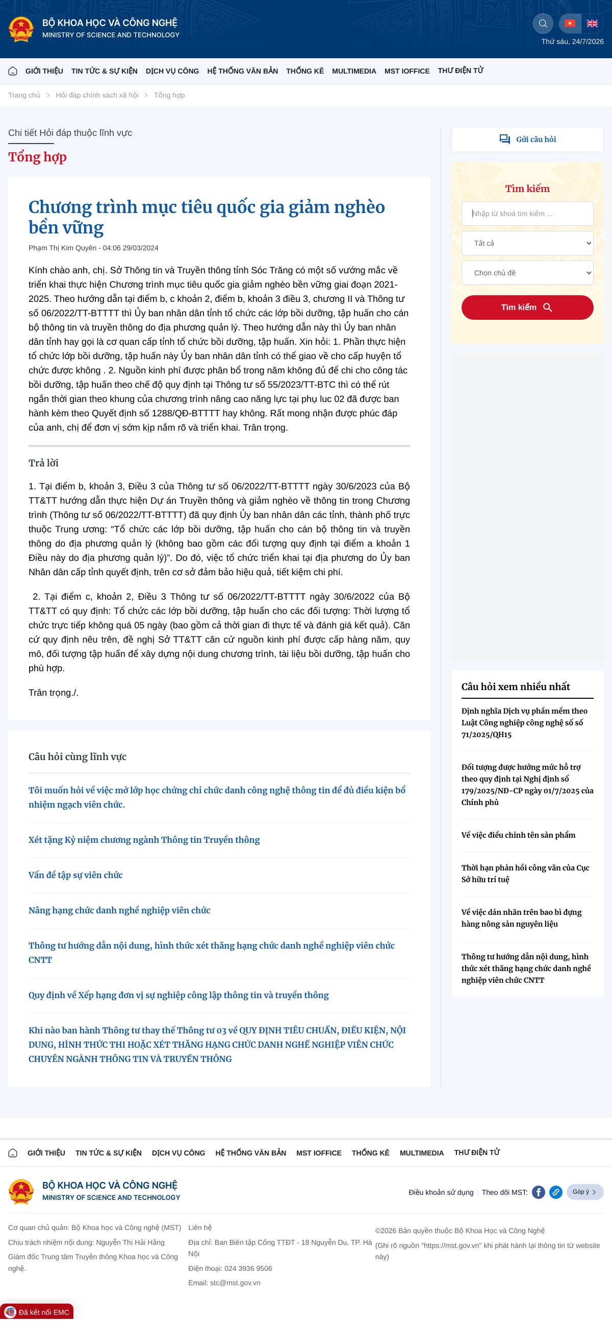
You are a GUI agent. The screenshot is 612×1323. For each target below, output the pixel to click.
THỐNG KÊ (305, 71)
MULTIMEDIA (354, 71)
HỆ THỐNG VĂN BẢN (242, 71)
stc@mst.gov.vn (235, 1283)
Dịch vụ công (172, 71)
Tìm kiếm (527, 307)
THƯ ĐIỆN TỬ (460, 70)
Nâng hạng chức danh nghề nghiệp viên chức (120, 911)
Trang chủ (24, 95)
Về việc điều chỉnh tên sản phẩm (519, 835)
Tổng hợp (169, 95)
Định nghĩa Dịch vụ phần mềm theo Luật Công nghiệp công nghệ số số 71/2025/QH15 (525, 722)
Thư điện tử (477, 1152)
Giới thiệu (44, 71)
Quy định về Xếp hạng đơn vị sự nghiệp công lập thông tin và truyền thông (179, 995)
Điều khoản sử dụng (441, 1192)
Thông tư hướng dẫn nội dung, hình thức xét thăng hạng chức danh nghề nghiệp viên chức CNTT (526, 968)
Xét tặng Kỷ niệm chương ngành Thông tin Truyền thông (144, 840)
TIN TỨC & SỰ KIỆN (104, 71)
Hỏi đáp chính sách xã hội (97, 95)
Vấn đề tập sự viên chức (76, 875)
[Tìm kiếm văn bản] (528, 213)
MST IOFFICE (407, 71)
